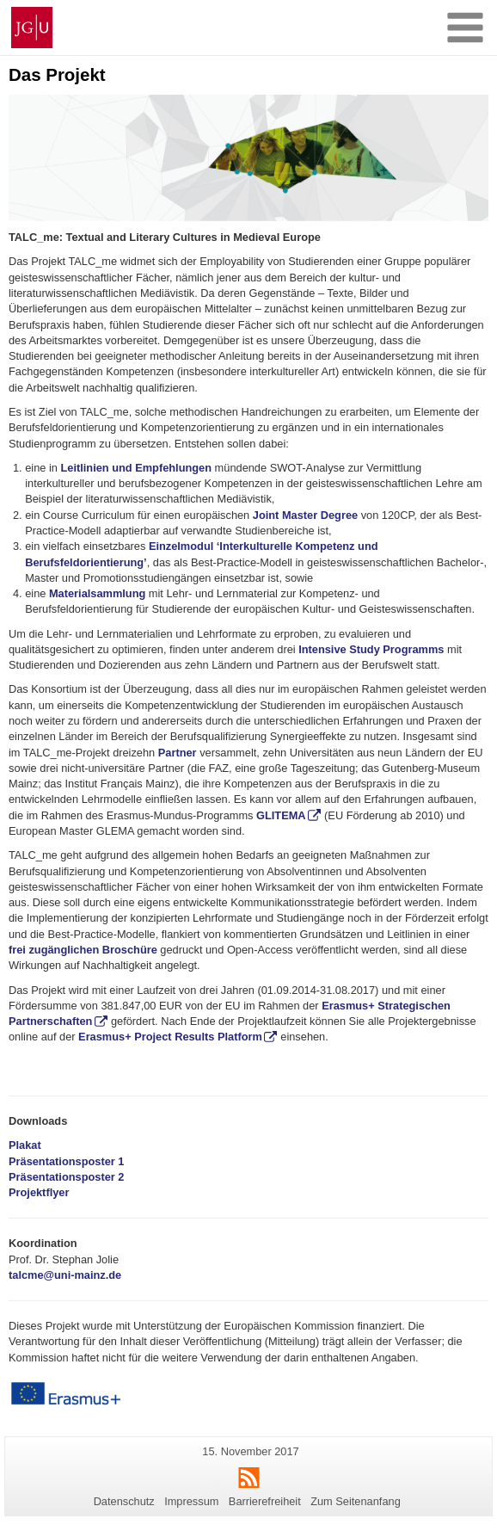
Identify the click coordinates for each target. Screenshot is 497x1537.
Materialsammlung (97, 593)
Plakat (25, 1145)
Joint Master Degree (305, 515)
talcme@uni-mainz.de (65, 1274)
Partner (177, 752)
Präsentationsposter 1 (66, 1161)
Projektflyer (39, 1192)
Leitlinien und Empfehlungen (136, 467)
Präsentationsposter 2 (66, 1176)
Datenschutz (124, 1501)
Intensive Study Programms (371, 649)
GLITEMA (281, 815)
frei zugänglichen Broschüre (83, 949)
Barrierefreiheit (265, 1501)
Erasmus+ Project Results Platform (170, 1036)
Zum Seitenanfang (355, 1501)
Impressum (191, 1501)
